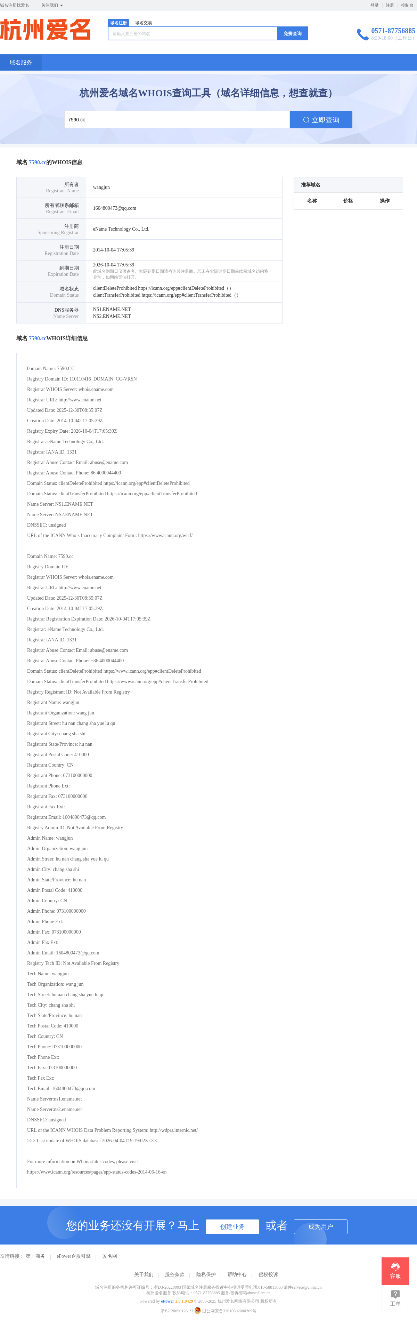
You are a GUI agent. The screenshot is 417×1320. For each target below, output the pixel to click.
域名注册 (118, 23)
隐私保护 (206, 1274)
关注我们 (52, 5)
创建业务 (232, 1226)
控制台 (407, 5)
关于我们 (144, 1274)
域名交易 (143, 23)
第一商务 (35, 1256)
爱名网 (110, 1256)
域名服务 (21, 62)
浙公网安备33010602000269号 (225, 1311)
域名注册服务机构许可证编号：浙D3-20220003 (138, 1287)
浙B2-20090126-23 (177, 1311)
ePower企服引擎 (74, 1256)
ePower (167, 1301)
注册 (390, 5)
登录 (374, 5)
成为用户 (320, 1226)
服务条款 (175, 1274)
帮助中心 (237, 1274)
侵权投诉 (268, 1274)
